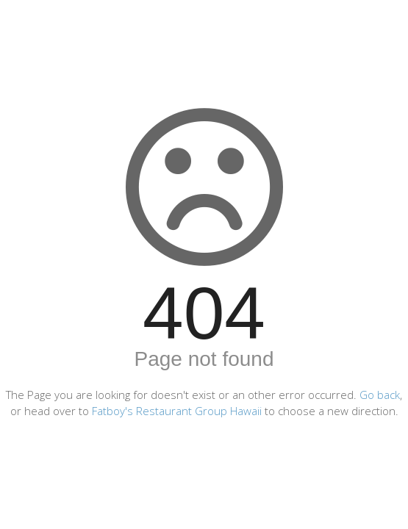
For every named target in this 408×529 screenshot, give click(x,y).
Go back (379, 394)
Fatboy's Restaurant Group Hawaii (177, 410)
